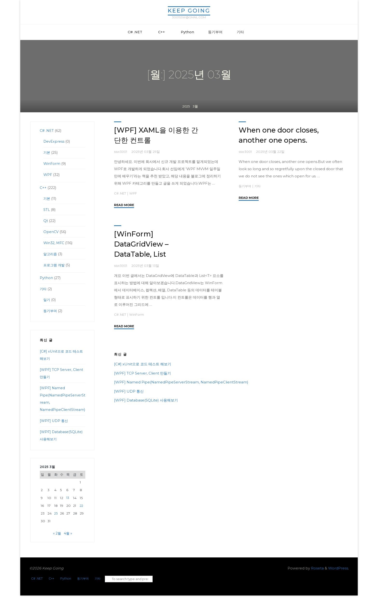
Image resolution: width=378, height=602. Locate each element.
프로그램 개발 (54, 265)
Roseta (317, 575)
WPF (134, 193)
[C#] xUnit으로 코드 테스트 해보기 (142, 364)
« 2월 (57, 540)
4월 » (68, 540)
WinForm (137, 314)
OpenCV (51, 231)
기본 (47, 152)
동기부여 (245, 186)
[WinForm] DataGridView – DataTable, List (142, 244)
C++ (43, 187)
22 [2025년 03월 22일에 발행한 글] (82, 513)
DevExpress (54, 141)
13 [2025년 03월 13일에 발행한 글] (68, 505)
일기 (47, 299)
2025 (186, 110)
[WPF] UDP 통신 (129, 391)
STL (46, 209)
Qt (45, 220)
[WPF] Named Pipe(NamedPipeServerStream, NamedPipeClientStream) (181, 382)
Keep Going (189, 10)
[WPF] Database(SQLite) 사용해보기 (146, 400)
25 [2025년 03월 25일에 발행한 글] (56, 520)
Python (46, 277)
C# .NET (120, 193)
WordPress (338, 575)
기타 (258, 186)
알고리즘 (50, 254)
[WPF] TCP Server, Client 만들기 (142, 373)
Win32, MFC (54, 243)
